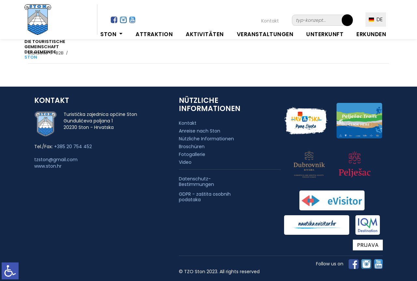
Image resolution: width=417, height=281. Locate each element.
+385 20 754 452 (73, 146)
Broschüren (192, 146)
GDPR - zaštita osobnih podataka (205, 197)
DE (376, 19)
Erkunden (371, 34)
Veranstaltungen (265, 34)
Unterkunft (324, 34)
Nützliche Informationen (206, 138)
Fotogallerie (192, 154)
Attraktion (154, 34)
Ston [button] (109, 34)
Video (185, 162)
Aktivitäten (205, 34)
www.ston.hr (48, 166)
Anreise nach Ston (199, 131)
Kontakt (270, 21)
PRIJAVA (367, 245)
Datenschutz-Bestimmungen (196, 181)
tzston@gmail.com (56, 159)
